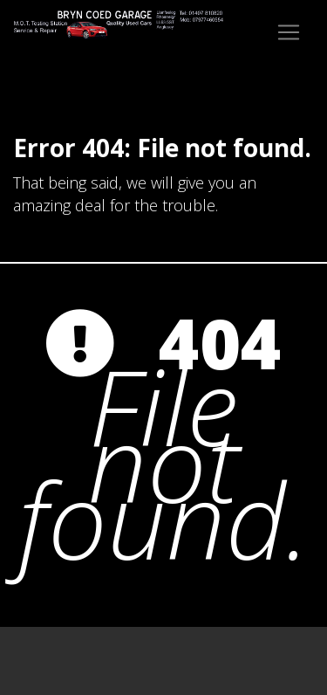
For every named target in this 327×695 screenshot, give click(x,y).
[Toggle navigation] (288, 32)
